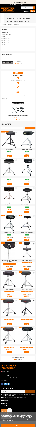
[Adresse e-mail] (13, 391)
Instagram (8, 384)
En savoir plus (17, 4)
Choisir (2, 127)
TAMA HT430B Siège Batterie (9, 232)
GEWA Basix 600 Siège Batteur (9, 177)
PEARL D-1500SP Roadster (27, 289)
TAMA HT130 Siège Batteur (27, 149)
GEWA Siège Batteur (9, 149)
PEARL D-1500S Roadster (9, 317)
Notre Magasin (10, 4)
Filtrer (30, 128)
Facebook (2, 384)
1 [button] (16, 119)
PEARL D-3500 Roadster (9, 289)
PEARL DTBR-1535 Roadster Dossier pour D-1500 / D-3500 (9, 261)
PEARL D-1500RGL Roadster (27, 317)
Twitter (5, 384)
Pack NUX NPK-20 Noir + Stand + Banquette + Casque (18, 115)
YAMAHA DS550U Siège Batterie (27, 232)
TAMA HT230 (26, 177)
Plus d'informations (4, 422)
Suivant (20, 359)
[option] (18, 109)
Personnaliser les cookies (13, 422)
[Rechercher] (28, 7)
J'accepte (18, 425)
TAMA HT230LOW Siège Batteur (27, 204)
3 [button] (19, 119)
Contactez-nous (24, 4)
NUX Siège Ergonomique (9, 204)
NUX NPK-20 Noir (18, 61)
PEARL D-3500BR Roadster (27, 260)
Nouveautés (3, 4)
